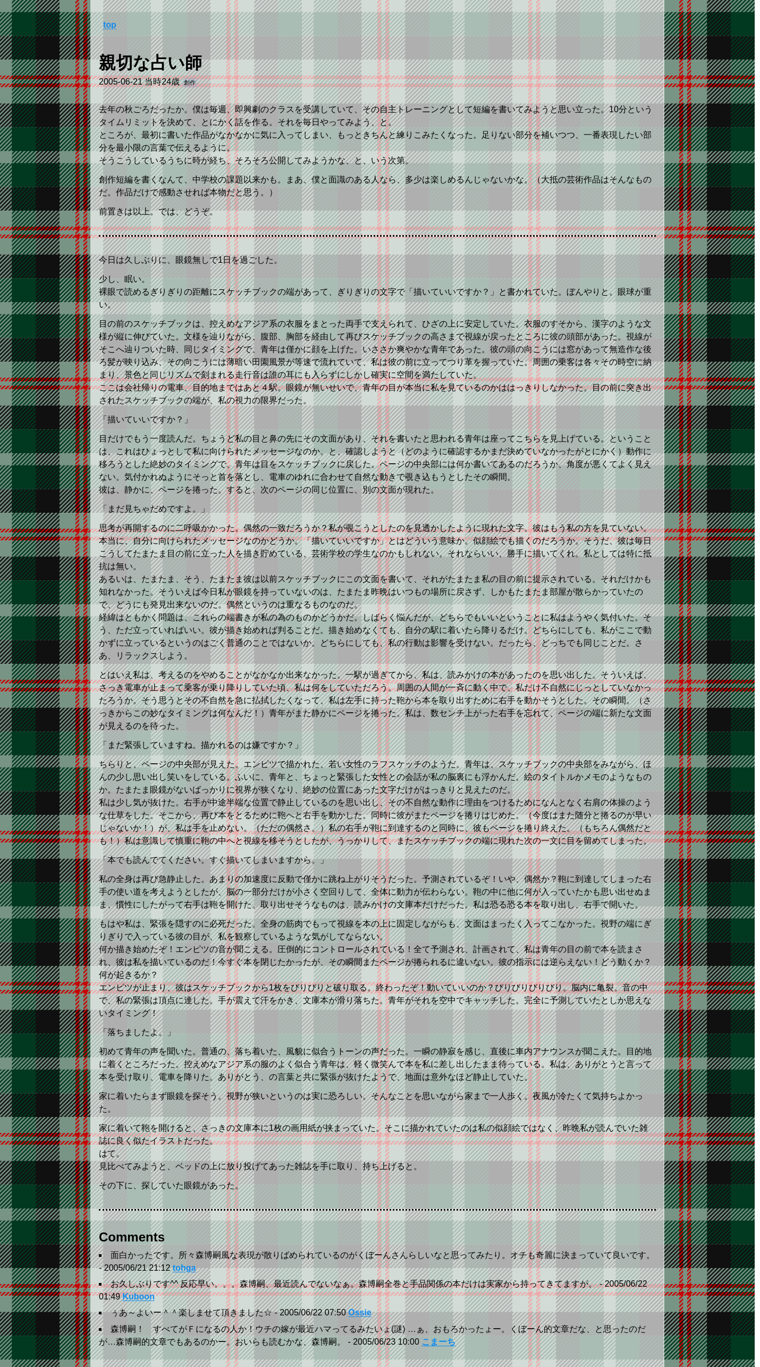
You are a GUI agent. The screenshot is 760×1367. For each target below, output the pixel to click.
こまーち (438, 1341)
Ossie (359, 1312)
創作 (190, 82)
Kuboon (138, 1296)
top (109, 24)
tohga (184, 1267)
